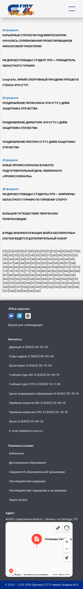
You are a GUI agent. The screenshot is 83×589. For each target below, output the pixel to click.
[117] (34, 283)
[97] (61, 275)
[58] (73, 263)
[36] (22, 259)
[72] (77, 267)
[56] (61, 263)
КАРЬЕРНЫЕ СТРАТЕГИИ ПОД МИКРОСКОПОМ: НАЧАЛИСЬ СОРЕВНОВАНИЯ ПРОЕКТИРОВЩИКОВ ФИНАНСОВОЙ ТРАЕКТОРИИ (37, 40)
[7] (27, 251)
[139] (18, 291)
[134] (63, 287)
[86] (77, 271)
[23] (26, 255)
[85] (71, 271)
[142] (37, 291)
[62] (21, 267)
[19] (4, 255)
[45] (72, 259)
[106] (44, 279)
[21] (15, 255)
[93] (39, 275)
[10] (39, 251)
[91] (27, 275)
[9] (35, 251)
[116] (28, 283)
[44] (66, 259)
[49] (22, 263)
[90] (22, 275)
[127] (18, 287)
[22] (20, 255)
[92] (33, 275)
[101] (12, 279)
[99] (73, 275)
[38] (33, 259)
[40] (44, 259)
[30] (65, 255)
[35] (16, 259)
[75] (16, 271)
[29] (59, 255)
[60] (11, 267)
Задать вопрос (18, 500)
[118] (39, 283)
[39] (39, 259)
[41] (49, 259)
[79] (38, 271)
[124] (76, 283)
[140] (25, 291)
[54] (50, 263)
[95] (50, 275)
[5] (19, 251)
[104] (31, 279)
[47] (11, 263)
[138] (12, 291)
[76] (22, 271)
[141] (31, 291)
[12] (48, 251)
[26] (42, 255)
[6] (23, 251)
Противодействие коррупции (27, 481)
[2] (8, 251)
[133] (56, 287)
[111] (75, 279)
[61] (16, 267)
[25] (37, 255)
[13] (53, 251)
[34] (11, 259)
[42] (55, 259)
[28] (53, 255)
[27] (48, 255)
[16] (68, 251)
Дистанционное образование (27, 463)
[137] (5, 291)
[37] (28, 259)
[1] (4, 251)
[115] (22, 283)
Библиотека (16, 453)
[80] (44, 271)
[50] (28, 263)
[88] (11, 275)
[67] (50, 267)
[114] (16, 283)
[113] (11, 283)
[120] (51, 283)
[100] (5, 279)
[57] (67, 263)
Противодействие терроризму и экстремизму (37, 490)
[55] (56, 263)
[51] (33, 263)
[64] (33, 267)
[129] (31, 287)
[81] (49, 271)
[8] (31, 251)
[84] (66, 271)
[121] (58, 283)
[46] (5, 263)
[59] (5, 267)
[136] (76, 287)
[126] (12, 287)
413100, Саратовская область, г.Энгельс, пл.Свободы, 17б (41, 519)
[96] (56, 275)
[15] (63, 251)
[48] (16, 263)
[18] (77, 251)
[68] (56, 267)
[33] (5, 259)
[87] (5, 275)
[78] (32, 271)
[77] (27, 271)
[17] (73, 251)
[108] (57, 279)
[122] (63, 283)
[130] (38, 287)
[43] (61, 259)
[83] (60, 271)
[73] (5, 271)
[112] (5, 283)
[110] (70, 279)
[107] (51, 279)
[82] (54, 271)
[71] (72, 267)
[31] (70, 255)
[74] (11, 271)
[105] (38, 279)
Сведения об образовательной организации (37, 472)
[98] (67, 275)
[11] (44, 251)
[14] (58, 251)
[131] (44, 287)
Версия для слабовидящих (25, 325)
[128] (25, 287)
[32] (75, 255)
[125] (5, 287)
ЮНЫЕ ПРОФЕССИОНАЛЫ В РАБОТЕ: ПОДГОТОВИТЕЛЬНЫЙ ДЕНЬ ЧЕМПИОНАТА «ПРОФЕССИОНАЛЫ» (32, 170)
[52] (38, 263)
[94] (44, 275)
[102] (18, 279)
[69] (62, 267)
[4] (15, 251)
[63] (27, 267)
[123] (70, 283)
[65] (39, 267)
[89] (16, 275)
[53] (44, 263)
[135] (69, 287)
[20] (10, 255)
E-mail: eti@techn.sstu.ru (26, 431)
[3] (12, 251)
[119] (45, 283)
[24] (31, 255)
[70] (67, 267)
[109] (64, 279)
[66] (45, 267)
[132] (50, 287)
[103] (24, 279)
